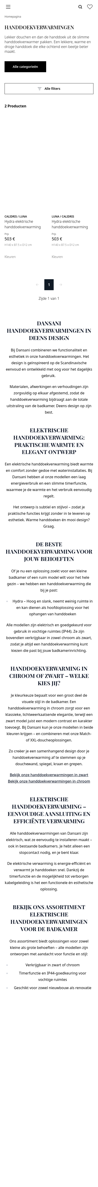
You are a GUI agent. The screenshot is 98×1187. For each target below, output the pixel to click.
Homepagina (13, 17)
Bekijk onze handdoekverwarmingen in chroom (49, 781)
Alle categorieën (25, 66)
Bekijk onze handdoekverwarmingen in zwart (49, 774)
